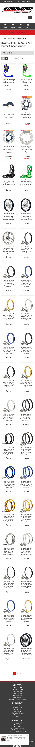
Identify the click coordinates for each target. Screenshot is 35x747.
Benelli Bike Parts (17, 691)
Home (4, 38)
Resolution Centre (17, 713)
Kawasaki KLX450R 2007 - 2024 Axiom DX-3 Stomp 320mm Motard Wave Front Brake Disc (8, 149)
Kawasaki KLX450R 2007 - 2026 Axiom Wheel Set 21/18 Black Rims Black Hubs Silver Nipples (26, 651)
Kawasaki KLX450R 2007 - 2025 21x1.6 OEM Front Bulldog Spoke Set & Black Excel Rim (26, 584)
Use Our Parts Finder (17, 32)
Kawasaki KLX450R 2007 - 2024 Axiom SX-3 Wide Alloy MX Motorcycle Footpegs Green (26, 183)
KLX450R (18, 38)
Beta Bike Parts (17, 693)
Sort (16, 58)
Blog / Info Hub (17, 707)
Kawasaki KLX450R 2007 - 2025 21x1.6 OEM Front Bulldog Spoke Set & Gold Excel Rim (26, 618)
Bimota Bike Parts (18, 695)
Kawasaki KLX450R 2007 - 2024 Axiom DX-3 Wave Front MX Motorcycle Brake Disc (26, 149)
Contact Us (17, 709)
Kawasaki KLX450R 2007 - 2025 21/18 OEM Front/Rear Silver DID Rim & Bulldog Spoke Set (8, 551)
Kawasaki (11, 38)
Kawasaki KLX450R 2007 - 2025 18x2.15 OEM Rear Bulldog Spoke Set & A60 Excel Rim (26, 250)
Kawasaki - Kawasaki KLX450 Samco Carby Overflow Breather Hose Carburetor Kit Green (26, 82)
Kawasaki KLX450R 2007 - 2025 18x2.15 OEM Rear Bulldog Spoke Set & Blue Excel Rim (26, 283)
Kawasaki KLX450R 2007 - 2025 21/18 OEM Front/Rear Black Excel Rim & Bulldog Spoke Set (26, 451)
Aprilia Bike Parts (17, 687)
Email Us (18, 725)
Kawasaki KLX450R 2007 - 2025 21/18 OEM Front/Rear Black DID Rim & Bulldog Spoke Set (8, 451)
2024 (24, 38)
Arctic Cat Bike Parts (17, 689)
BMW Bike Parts (17, 697)
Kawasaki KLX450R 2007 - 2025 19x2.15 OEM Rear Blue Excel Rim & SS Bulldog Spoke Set (9, 350)
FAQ (17, 716)
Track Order (17, 715)
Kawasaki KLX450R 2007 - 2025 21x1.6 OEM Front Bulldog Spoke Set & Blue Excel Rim (8, 618)
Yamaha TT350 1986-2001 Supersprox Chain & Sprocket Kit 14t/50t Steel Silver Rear (17, 739)
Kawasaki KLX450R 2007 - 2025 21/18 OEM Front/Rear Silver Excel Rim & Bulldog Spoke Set (26, 551)
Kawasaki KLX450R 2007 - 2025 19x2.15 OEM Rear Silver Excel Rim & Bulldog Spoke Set (8, 417)
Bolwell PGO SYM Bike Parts (17, 699)
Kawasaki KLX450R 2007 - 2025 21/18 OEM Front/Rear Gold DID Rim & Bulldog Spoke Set (8, 517)
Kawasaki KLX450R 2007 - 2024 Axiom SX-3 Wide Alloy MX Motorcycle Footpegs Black (9, 183)
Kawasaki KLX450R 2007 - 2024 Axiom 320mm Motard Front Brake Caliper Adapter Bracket (9, 116)
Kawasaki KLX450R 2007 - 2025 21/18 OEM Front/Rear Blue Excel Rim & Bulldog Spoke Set (26, 484)
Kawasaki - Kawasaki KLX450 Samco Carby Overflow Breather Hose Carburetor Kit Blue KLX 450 (9, 82)
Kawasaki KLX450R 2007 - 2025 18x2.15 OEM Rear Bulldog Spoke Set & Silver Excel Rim (26, 317)
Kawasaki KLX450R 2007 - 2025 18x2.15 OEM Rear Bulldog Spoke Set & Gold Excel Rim (8, 317)
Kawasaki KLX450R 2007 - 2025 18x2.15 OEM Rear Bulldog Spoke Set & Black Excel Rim (8, 283)
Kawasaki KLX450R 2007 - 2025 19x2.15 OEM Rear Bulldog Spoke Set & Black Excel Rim (26, 350)
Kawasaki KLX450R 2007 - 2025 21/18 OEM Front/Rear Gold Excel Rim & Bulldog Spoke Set (26, 517)
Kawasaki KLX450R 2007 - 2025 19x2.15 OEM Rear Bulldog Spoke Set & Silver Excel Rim (8, 384)
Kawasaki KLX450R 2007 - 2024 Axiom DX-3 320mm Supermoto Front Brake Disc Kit (26, 116)
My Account (17, 711)
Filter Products (7, 53)
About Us (17, 706)
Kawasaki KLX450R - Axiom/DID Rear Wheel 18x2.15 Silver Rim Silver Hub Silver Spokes (9, 250)
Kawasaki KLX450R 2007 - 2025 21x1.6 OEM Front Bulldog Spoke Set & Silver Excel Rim (8, 651)
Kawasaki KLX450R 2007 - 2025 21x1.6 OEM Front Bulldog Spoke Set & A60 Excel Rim (8, 584)
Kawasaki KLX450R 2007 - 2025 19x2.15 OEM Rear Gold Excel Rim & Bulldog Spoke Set (26, 384)
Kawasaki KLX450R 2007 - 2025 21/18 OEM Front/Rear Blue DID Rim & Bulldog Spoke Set (9, 484)
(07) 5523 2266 (18, 723)
